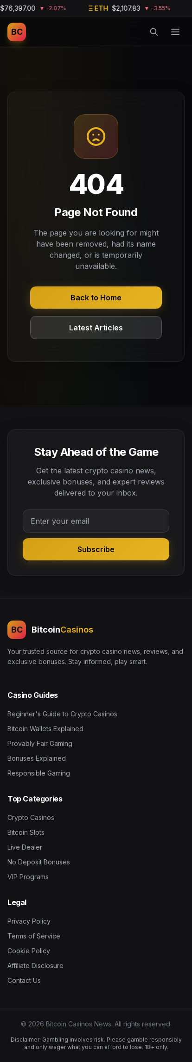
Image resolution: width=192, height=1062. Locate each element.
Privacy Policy (29, 921)
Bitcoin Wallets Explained (45, 729)
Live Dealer (24, 847)
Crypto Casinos (30, 817)
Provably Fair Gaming (39, 743)
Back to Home (96, 297)
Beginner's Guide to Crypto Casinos (62, 714)
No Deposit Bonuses (38, 862)
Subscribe (96, 549)
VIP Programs (28, 877)
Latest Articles (96, 327)
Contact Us (24, 980)
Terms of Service (33, 936)
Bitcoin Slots (26, 832)
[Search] (154, 32)
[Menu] (175, 32)
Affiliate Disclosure (35, 965)
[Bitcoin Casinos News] (16, 32)
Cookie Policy (28, 951)
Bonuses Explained (36, 758)
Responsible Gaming (38, 773)
